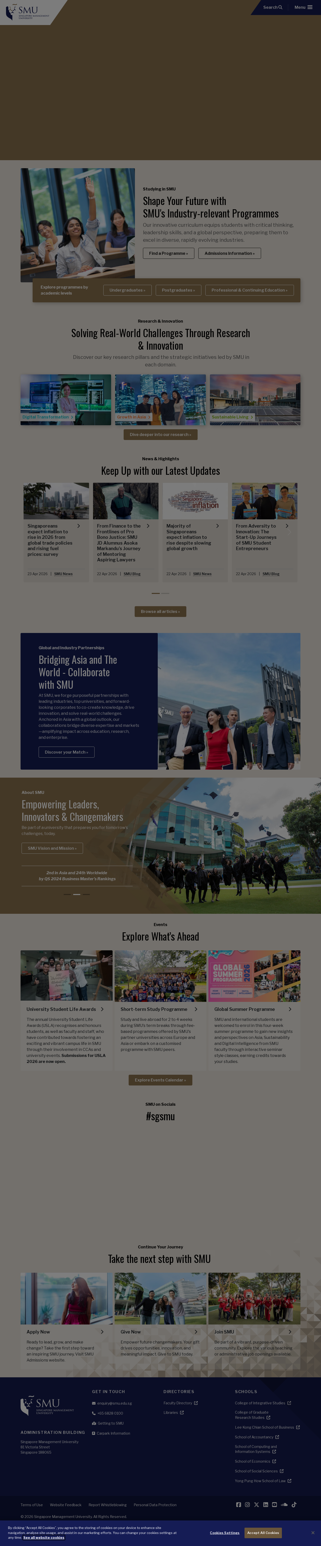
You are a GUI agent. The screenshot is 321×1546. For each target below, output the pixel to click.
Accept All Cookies (263, 1533)
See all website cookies (43, 1537)
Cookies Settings (224, 1533)
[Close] (312, 1532)
